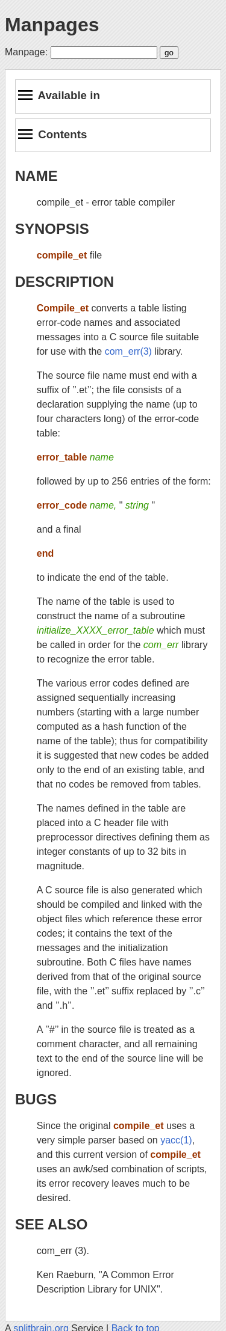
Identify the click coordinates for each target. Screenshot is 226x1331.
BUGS (36, 1099)
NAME (36, 176)
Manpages (52, 24)
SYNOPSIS (52, 229)
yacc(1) (176, 1140)
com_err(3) (128, 351)
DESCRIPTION (64, 282)
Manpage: (26, 52)
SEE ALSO (51, 1224)
